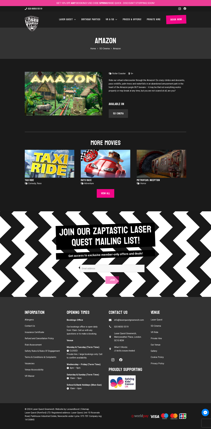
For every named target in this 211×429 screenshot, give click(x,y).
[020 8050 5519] (111, 326)
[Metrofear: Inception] (161, 164)
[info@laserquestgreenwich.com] (111, 320)
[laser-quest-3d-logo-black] (32, 23)
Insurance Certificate (34, 332)
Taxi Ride (29, 180)
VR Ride (154, 332)
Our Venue (155, 344)
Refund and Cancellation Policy (39, 338)
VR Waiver (29, 376)
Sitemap (85, 409)
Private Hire (156, 338)
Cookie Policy (157, 357)
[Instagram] (179, 8)
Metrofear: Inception (148, 180)
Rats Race (86, 180)
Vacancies (29, 363)
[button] (74, 19)
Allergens (29, 319)
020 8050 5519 (121, 326)
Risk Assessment (33, 344)
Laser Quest (156, 319)
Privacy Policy (157, 363)
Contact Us (30, 326)
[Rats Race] (105, 164)
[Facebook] (185, 8)
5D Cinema (156, 326)
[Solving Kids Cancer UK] (126, 382)
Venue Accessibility (34, 369)
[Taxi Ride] (49, 164)
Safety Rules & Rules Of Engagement (42, 351)
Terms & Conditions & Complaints (40, 357)
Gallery (154, 351)
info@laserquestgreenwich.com (129, 320)
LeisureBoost (73, 409)
